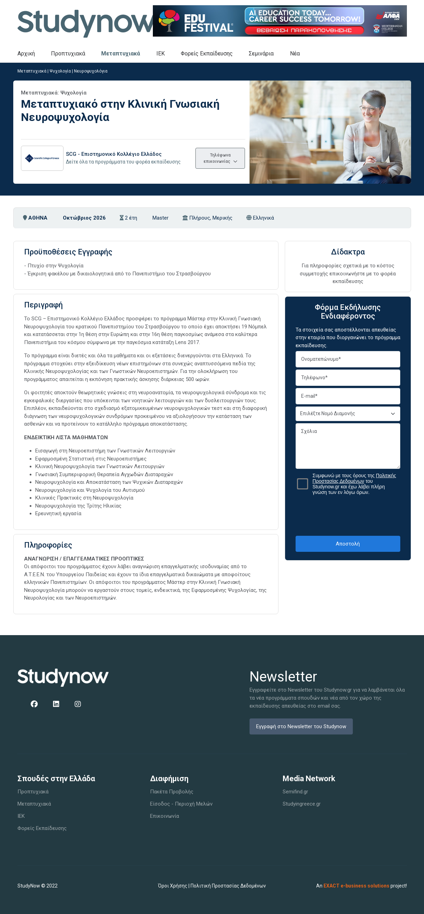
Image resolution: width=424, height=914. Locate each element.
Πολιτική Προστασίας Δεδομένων (228, 886)
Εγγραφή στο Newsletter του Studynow (301, 726)
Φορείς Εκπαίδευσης (207, 53)
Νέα (295, 53)
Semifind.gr (295, 792)
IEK (160, 53)
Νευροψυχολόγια (90, 71)
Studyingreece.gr (302, 804)
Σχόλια (348, 446)
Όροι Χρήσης (172, 886)
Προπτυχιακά (68, 53)
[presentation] (349, 515)
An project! (361, 886)
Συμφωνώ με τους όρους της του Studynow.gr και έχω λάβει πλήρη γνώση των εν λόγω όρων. (354, 484)
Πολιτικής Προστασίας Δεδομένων (354, 478)
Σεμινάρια (261, 53)
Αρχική (26, 53)
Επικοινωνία (164, 816)
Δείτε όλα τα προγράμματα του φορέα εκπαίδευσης (123, 162)
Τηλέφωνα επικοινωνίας (220, 158)
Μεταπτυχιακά (120, 53)
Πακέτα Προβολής (171, 792)
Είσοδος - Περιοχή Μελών (181, 804)
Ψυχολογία (60, 71)
